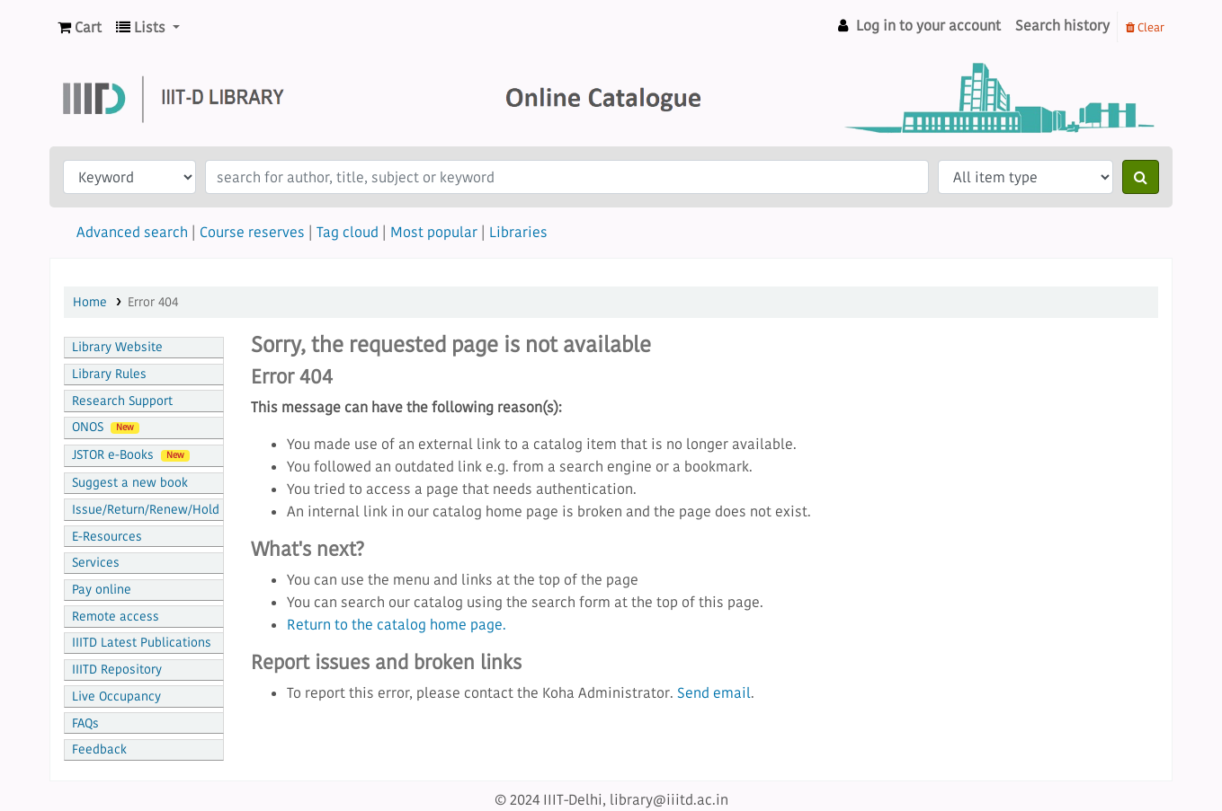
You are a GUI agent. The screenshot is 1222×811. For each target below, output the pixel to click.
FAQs (85, 723)
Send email (714, 692)
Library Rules (109, 374)
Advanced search (132, 232)
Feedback (99, 749)
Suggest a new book (130, 482)
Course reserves (252, 232)
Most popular (433, 232)
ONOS (105, 427)
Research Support (122, 401)
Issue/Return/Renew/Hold (145, 509)
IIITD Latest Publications (141, 642)
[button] (79, 27)
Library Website (117, 347)
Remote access (115, 616)
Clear (1145, 27)
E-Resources (107, 536)
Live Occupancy (116, 696)
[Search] (1140, 177)
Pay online (101, 589)
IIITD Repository (117, 669)
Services (96, 562)
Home (90, 302)
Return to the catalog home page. (396, 624)
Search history (1062, 25)
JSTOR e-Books (131, 455)
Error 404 (153, 302)
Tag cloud (348, 232)
